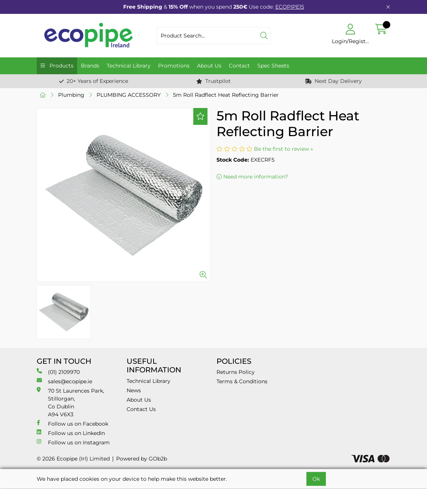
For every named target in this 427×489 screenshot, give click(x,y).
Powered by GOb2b (141, 458)
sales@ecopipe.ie (64, 381)
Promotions (174, 65)
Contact (239, 65)
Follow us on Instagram (73, 442)
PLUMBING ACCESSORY (129, 95)
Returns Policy (235, 372)
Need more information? (252, 176)
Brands (90, 65)
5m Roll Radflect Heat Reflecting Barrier (226, 95)
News (134, 390)
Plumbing (71, 95)
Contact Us (141, 409)
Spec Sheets (273, 65)
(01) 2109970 (58, 371)
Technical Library (129, 65)
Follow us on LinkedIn (71, 432)
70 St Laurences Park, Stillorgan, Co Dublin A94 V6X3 (70, 402)
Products (60, 65)
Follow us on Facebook (72, 423)
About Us (209, 65)
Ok (316, 479)
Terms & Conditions (241, 381)
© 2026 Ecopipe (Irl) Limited (73, 458)
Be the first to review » (283, 149)
